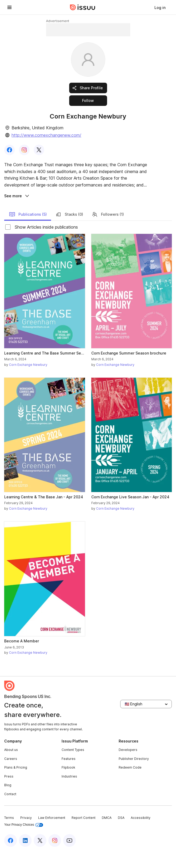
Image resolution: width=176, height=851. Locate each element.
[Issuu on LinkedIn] (25, 840)
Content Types (73, 750)
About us (11, 750)
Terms (9, 818)
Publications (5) (28, 214)
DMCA (107, 818)
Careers (10, 759)
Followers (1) (108, 214)
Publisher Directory (134, 759)
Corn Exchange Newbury (28, 365)
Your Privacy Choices (23, 825)
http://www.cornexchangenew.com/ (46, 135)
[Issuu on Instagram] (54, 840)
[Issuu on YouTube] (69, 840)
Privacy (26, 818)
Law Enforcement (51, 818)
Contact (10, 794)
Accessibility (140, 818)
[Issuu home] (82, 7)
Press (8, 776)
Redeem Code (130, 767)
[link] (160, 7)
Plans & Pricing (15, 767)
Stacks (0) (69, 214)
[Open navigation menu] (9, 7)
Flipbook (68, 767)
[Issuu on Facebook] (10, 840)
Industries (69, 776)
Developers (128, 750)
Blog (7, 785)
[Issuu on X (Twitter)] (40, 840)
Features (69, 759)
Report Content (83, 818)
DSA (121, 818)
